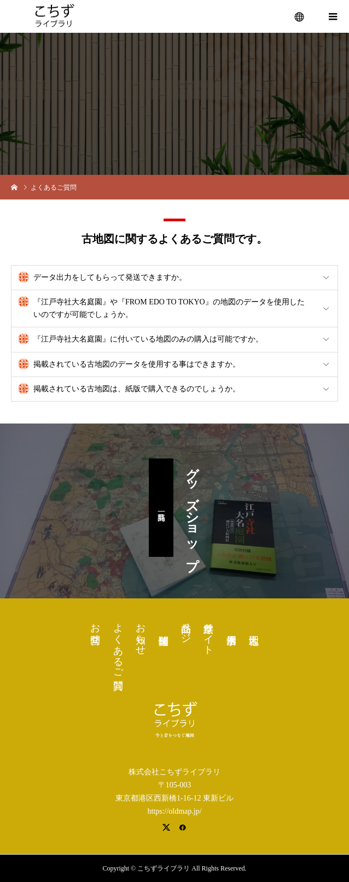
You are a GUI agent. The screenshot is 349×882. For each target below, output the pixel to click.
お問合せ (95, 627)
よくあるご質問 (118, 644)
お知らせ (140, 633)
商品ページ (186, 627)
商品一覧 (161, 507)
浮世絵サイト (208, 633)
